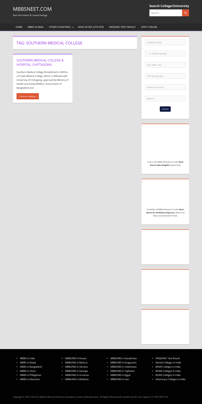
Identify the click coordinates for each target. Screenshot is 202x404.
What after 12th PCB (91, 27)
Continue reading (27, 96)
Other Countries (61, 27)
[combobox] (148, 53)
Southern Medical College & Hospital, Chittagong (40, 62)
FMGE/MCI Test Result (122, 27)
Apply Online (149, 27)
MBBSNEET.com (32, 8)
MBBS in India (36, 27)
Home (19, 27)
